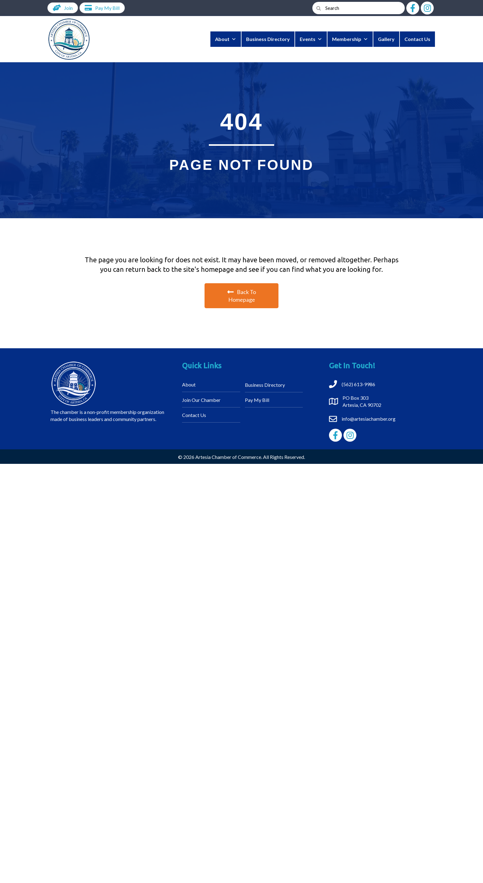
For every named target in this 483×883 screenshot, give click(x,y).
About (225, 39)
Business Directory (268, 39)
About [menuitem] (189, 384)
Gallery (386, 39)
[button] (412, 8)
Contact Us (417, 39)
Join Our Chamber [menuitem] (201, 400)
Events (311, 39)
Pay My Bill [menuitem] (257, 400)
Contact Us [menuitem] (194, 415)
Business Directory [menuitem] (265, 385)
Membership (350, 39)
